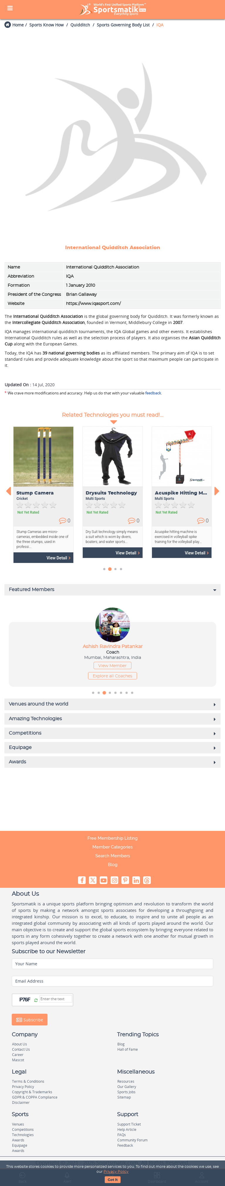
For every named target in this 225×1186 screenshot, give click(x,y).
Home (18, 25)
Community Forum (132, 1140)
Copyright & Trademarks (32, 1091)
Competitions (23, 1129)
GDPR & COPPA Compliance (34, 1097)
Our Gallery (126, 1086)
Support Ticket (129, 1124)
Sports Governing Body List (123, 25)
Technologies (23, 1134)
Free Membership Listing (112, 838)
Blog (112, 864)
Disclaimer (21, 1102)
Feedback (125, 1145)
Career (17, 1054)
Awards (18, 1140)
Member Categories (112, 847)
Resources (125, 1081)
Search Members (112, 855)
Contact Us (21, 1049)
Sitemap (124, 1097)
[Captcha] (56, 999)
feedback (153, 393)
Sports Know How (46, 25)
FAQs (121, 1134)
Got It (113, 1180)
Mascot (18, 1059)
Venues (18, 1124)
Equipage (19, 1145)
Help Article (126, 1129)
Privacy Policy (116, 1171)
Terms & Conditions (28, 1081)
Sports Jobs (126, 1091)
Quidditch (80, 25)
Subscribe (29, 1020)
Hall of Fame (127, 1049)
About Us (19, 1044)
